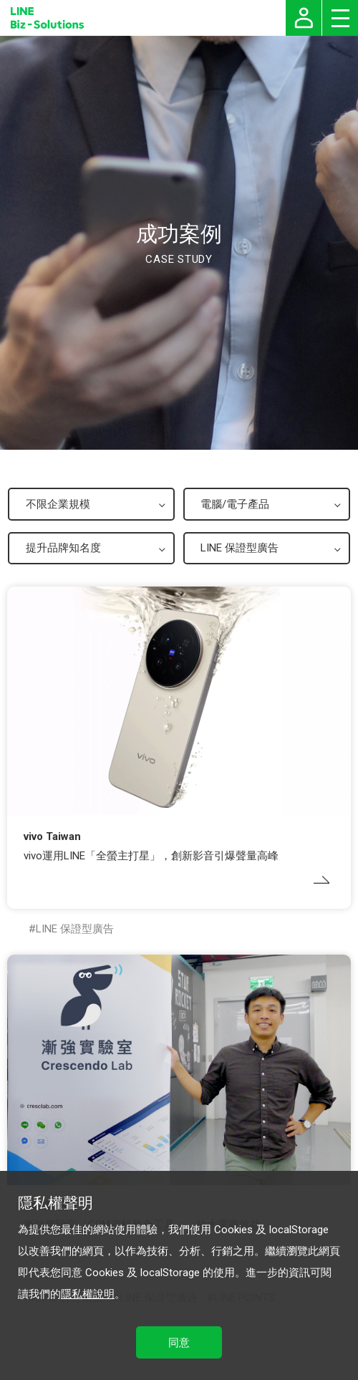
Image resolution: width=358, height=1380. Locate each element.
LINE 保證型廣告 (75, 928)
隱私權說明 (88, 1294)
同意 (179, 1342)
